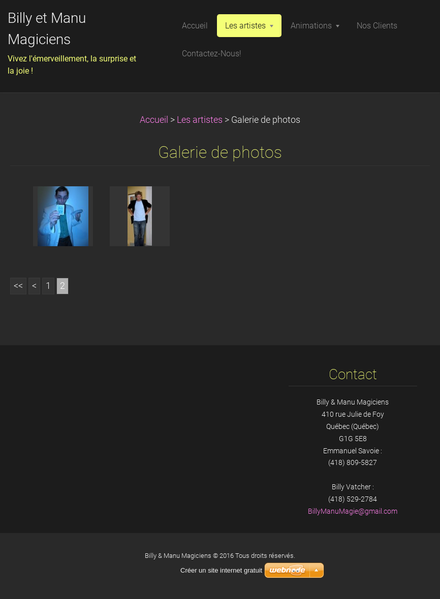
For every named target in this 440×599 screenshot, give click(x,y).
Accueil (154, 120)
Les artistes (200, 120)
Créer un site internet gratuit (221, 570)
